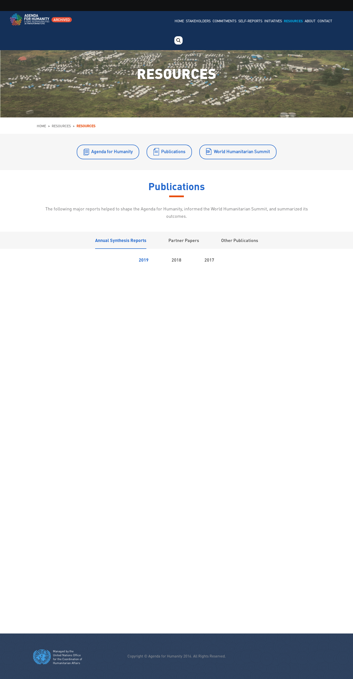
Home (179, 21)
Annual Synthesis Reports (120, 240)
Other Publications (239, 240)
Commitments (224, 21)
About (310, 21)
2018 (176, 260)
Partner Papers (183, 240)
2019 (144, 260)
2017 (209, 260)
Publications (173, 151)
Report (102, 294)
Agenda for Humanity (112, 151)
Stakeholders (198, 21)
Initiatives (273, 21)
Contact (324, 21)
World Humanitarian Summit (242, 151)
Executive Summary (122, 330)
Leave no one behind (70, 591)
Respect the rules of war (287, 530)
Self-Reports (250, 21)
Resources (293, 21)
